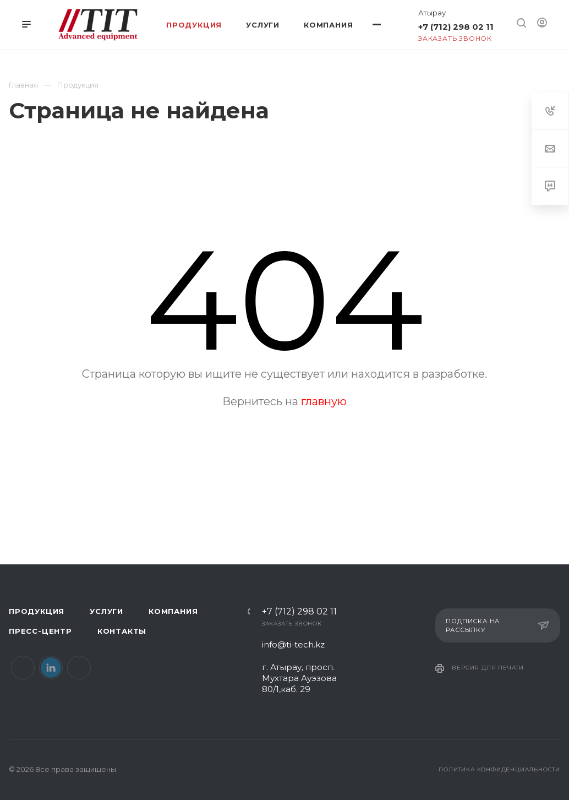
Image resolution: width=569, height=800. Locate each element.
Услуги (106, 611)
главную (324, 401)
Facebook (23, 667)
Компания (173, 611)
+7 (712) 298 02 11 (456, 26)
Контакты (121, 631)
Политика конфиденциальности (499, 769)
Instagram (79, 667)
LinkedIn (51, 667)
